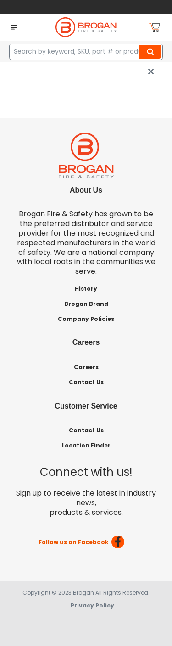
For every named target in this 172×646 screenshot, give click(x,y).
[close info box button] (151, 71)
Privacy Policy (92, 605)
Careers (86, 367)
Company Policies (86, 319)
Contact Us (86, 382)
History (86, 289)
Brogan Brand (86, 304)
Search (152, 52)
